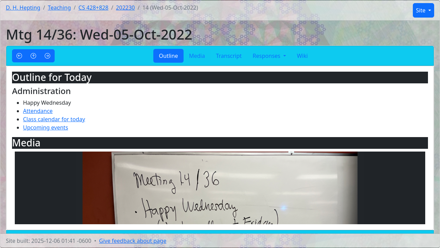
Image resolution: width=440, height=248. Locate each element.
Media (197, 56)
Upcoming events (45, 127)
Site (421, 10)
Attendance (38, 111)
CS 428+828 (93, 7)
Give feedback (132, 241)
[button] (19, 55)
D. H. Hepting (23, 7)
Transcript (229, 56)
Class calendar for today (54, 119)
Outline (168, 56)
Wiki (302, 56)
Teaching (59, 7)
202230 (125, 7)
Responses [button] (267, 56)
